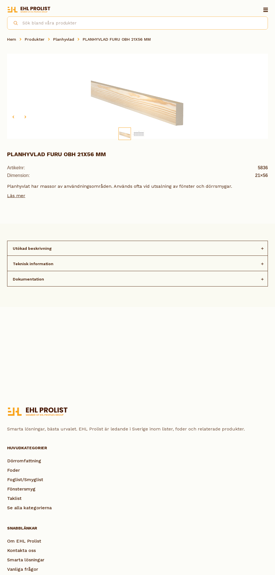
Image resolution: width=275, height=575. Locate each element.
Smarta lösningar (25, 559)
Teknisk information (33, 263)
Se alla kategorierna (29, 507)
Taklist (14, 498)
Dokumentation (28, 279)
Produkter (35, 39)
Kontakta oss (21, 550)
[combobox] (137, 23)
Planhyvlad (63, 39)
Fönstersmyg (21, 489)
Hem (11, 39)
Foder (13, 470)
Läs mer (16, 195)
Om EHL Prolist (24, 541)
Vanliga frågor (22, 569)
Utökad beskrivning (32, 248)
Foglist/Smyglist (25, 479)
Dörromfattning (24, 460)
